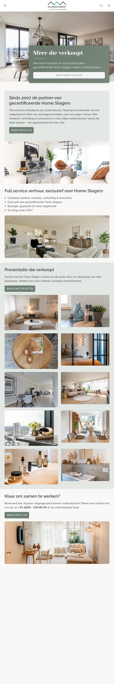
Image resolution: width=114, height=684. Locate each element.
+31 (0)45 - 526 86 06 (32, 507)
